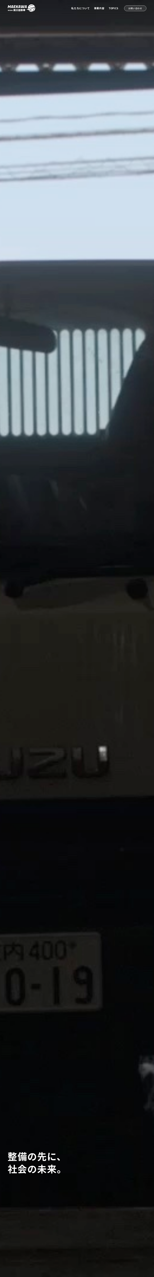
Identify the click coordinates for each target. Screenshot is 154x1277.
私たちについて (80, 8)
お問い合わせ (135, 8)
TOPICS (113, 8)
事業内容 (99, 8)
